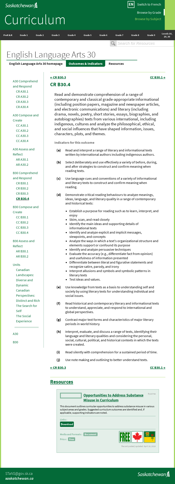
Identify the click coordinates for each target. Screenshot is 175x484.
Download (67, 424)
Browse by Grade (149, 12)
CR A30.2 (22, 96)
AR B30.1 (22, 251)
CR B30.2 (22, 188)
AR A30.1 (22, 159)
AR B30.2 (22, 256)
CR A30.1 (22, 91)
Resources (116, 63)
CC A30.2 (22, 130)
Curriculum (35, 19)
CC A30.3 (22, 135)
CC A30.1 (22, 125)
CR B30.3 (22, 193)
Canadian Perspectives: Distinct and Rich (28, 295)
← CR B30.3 (58, 77)
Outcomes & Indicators (85, 63)
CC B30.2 (22, 222)
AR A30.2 (22, 164)
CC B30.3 (22, 227)
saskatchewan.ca (19, 478)
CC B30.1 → (157, 77)
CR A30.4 (22, 107)
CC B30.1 (22, 217)
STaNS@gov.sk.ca (19, 473)
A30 (15, 334)
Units (16, 264)
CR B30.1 (22, 183)
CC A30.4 (22, 141)
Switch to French (149, 4)
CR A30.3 (22, 101)
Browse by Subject (148, 18)
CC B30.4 (22, 232)
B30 (15, 342)
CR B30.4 (22, 198)
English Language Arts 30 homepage (36, 63)
